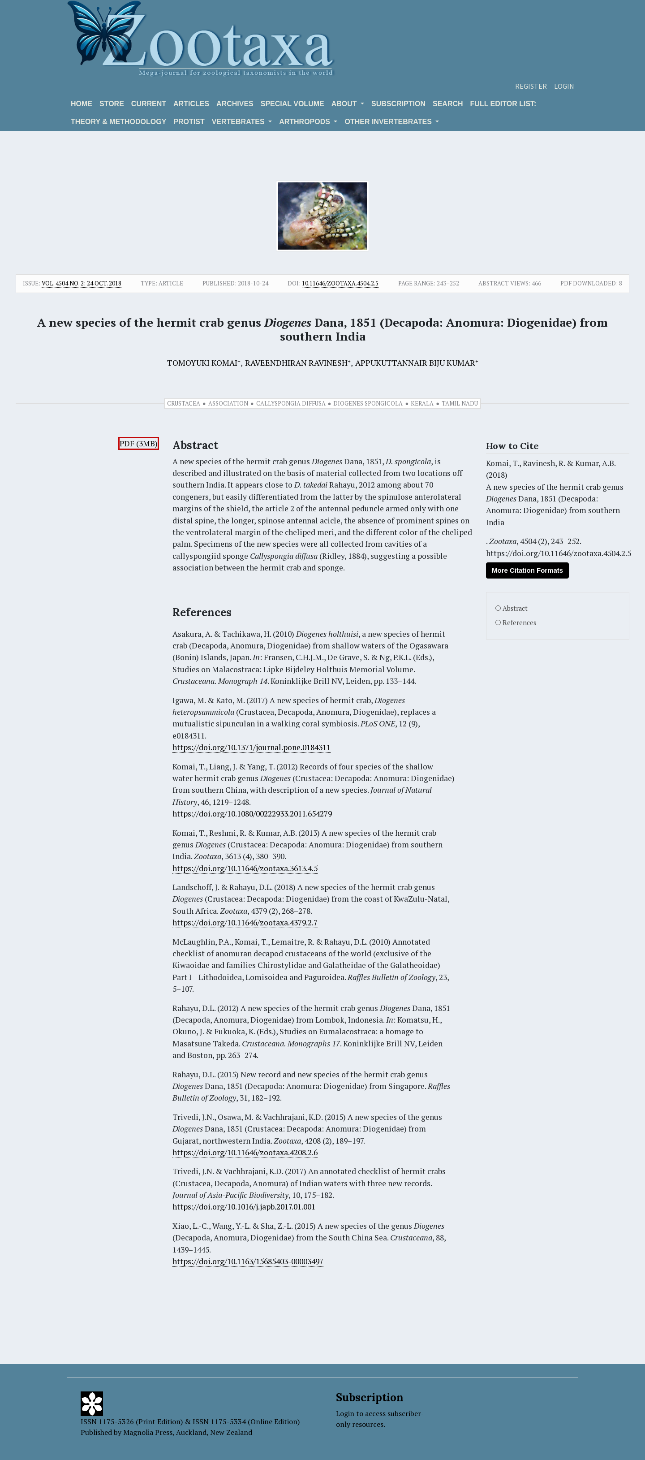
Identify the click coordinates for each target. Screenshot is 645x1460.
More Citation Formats (527, 570)
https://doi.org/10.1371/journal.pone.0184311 (251, 747)
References (519, 622)
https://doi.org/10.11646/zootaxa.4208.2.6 (245, 1152)
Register (531, 86)
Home (81, 104)
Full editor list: (503, 104)
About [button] (345, 104)
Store (111, 104)
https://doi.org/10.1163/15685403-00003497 (247, 1261)
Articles (191, 104)
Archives (235, 104)
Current (148, 104)
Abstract (515, 608)
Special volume (292, 104)
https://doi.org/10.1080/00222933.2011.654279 (252, 813)
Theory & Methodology (118, 121)
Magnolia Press (147, 1432)
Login (564, 86)
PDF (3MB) (139, 443)
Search (448, 104)
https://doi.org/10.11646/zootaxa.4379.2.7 (245, 922)
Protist (188, 121)
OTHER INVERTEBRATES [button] (389, 121)
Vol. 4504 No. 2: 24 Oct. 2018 (81, 283)
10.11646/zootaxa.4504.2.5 (340, 283)
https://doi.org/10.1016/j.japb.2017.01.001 (243, 1206)
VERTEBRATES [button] (239, 121)
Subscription (398, 104)
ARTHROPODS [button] (305, 121)
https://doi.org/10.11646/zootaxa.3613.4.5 (245, 868)
